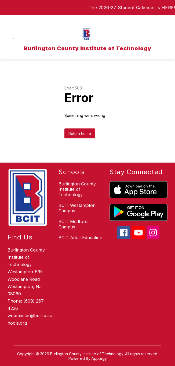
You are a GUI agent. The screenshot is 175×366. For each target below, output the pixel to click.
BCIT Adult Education (80, 237)
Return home (79, 133)
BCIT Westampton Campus (77, 208)
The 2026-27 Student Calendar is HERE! (132, 7)
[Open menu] (14, 37)
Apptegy (99, 358)
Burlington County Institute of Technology (77, 189)
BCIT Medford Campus (73, 224)
